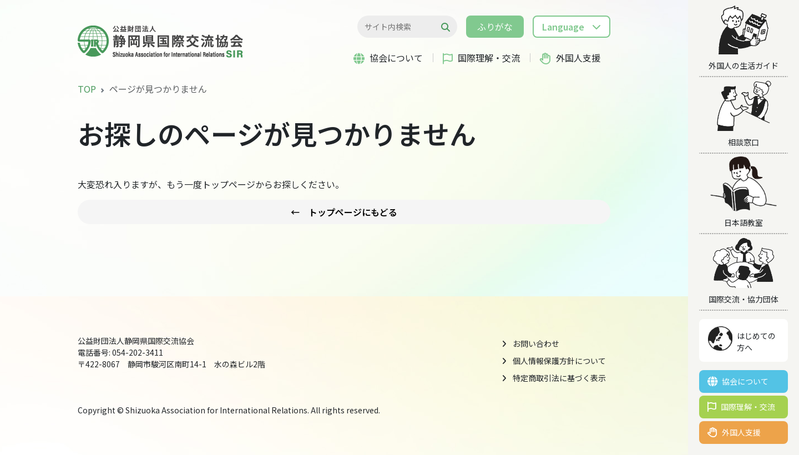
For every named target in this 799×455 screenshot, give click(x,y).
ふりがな (495, 26)
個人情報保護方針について (559, 360)
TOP (87, 88)
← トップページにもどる (344, 212)
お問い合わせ (536, 343)
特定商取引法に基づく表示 (559, 377)
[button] (571, 27)
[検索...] (401, 26)
